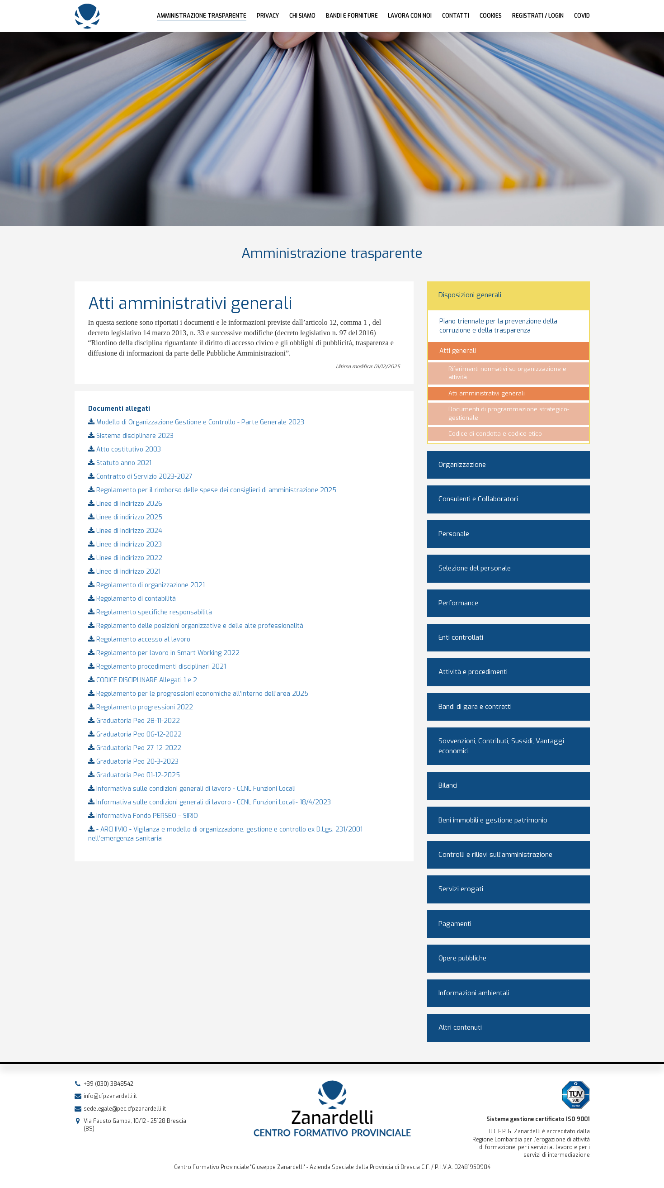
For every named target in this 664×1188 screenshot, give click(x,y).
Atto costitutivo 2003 (124, 449)
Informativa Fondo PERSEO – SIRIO (143, 816)
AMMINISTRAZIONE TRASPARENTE (201, 15)
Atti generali (457, 351)
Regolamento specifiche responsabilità (150, 612)
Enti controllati (460, 637)
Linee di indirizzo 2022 (125, 558)
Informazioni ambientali (473, 993)
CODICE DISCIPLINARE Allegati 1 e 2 (142, 680)
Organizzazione (462, 464)
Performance (458, 603)
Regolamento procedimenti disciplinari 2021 (157, 666)
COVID (582, 15)
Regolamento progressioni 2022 (140, 707)
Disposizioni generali (469, 294)
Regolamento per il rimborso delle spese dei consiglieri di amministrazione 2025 (212, 490)
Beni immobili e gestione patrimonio (492, 820)
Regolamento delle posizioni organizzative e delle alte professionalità (195, 626)
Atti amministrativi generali (486, 393)
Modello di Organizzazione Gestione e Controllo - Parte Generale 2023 (196, 422)
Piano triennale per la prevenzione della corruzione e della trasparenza (498, 326)
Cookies (491, 15)
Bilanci (447, 785)
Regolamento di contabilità (132, 598)
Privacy (268, 15)
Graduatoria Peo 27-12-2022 (134, 748)
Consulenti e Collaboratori (478, 499)
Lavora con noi (410, 15)
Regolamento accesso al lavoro (139, 639)
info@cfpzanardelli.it (110, 1096)
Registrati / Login (538, 15)
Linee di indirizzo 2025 (125, 517)
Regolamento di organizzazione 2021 (146, 585)
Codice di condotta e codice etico (495, 433)
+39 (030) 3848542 (108, 1084)
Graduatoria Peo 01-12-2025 (134, 775)
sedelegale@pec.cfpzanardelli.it (125, 1108)
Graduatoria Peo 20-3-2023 (133, 761)
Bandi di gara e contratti (475, 706)
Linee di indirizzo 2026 (125, 503)
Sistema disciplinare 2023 (131, 436)
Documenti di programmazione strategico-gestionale (508, 413)
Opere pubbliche (462, 958)
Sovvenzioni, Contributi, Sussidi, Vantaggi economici (501, 746)
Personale (453, 533)
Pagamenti (454, 923)
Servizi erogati (460, 888)
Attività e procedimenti (473, 671)
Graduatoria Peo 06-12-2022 (135, 734)
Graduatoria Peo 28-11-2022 (134, 721)
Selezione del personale (474, 568)
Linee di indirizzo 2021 (124, 571)
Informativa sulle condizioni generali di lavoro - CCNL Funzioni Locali (192, 788)
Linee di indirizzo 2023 (125, 544)
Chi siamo (302, 15)
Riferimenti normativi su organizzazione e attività (507, 373)
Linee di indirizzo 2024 (125, 531)
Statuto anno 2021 (119, 463)
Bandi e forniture (352, 15)
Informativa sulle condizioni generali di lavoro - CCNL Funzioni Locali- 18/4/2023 (209, 802)
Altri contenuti (460, 1027)
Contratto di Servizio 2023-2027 (140, 476)
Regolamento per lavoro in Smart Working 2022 (164, 653)
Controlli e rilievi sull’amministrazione (495, 854)
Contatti (455, 15)
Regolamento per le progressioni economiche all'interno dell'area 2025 (198, 693)
